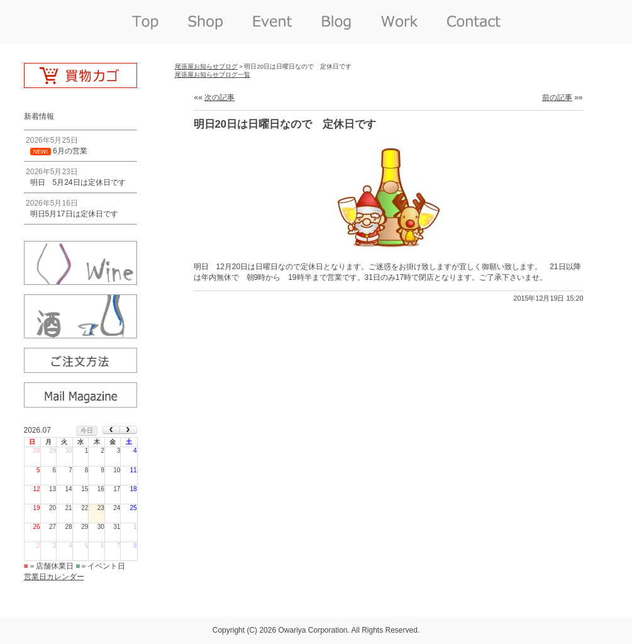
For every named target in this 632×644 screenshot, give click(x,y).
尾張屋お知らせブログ (206, 66)
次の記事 (219, 97)
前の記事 (557, 97)
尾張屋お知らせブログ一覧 (212, 74)
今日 (86, 430)
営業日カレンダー (54, 576)
